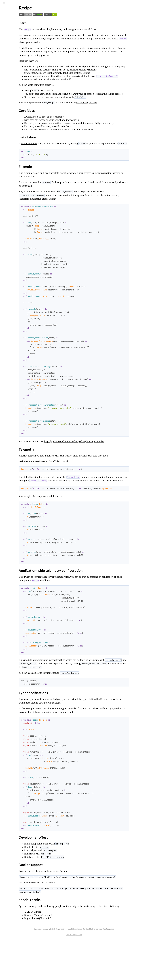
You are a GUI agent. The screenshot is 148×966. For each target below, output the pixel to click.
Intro (12, 46)
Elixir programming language (121, 956)
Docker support (17, 72)
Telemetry (14, 58)
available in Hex (58, 156)
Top (11, 43)
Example (13, 55)
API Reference (13, 35)
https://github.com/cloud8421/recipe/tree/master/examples (103, 457)
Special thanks (16, 75)
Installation (15, 52)
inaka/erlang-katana (115, 112)
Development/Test (18, 69)
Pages (9, 20)
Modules (11, 24)
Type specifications (18, 66)
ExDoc (65, 956)
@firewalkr (73, 945)
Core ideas (15, 49)
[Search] (18, 13)
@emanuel (74, 942)
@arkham (65, 939)
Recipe (10, 39)
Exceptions (12, 28)
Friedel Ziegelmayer (94, 956)
